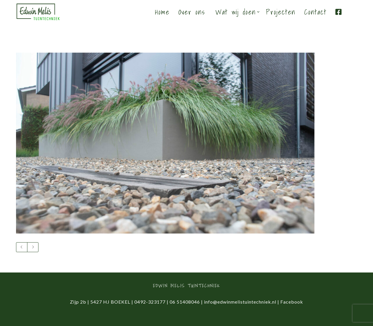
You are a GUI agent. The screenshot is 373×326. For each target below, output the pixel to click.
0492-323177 (150, 301)
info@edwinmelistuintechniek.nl (240, 301)
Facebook (291, 301)
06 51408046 (185, 301)
